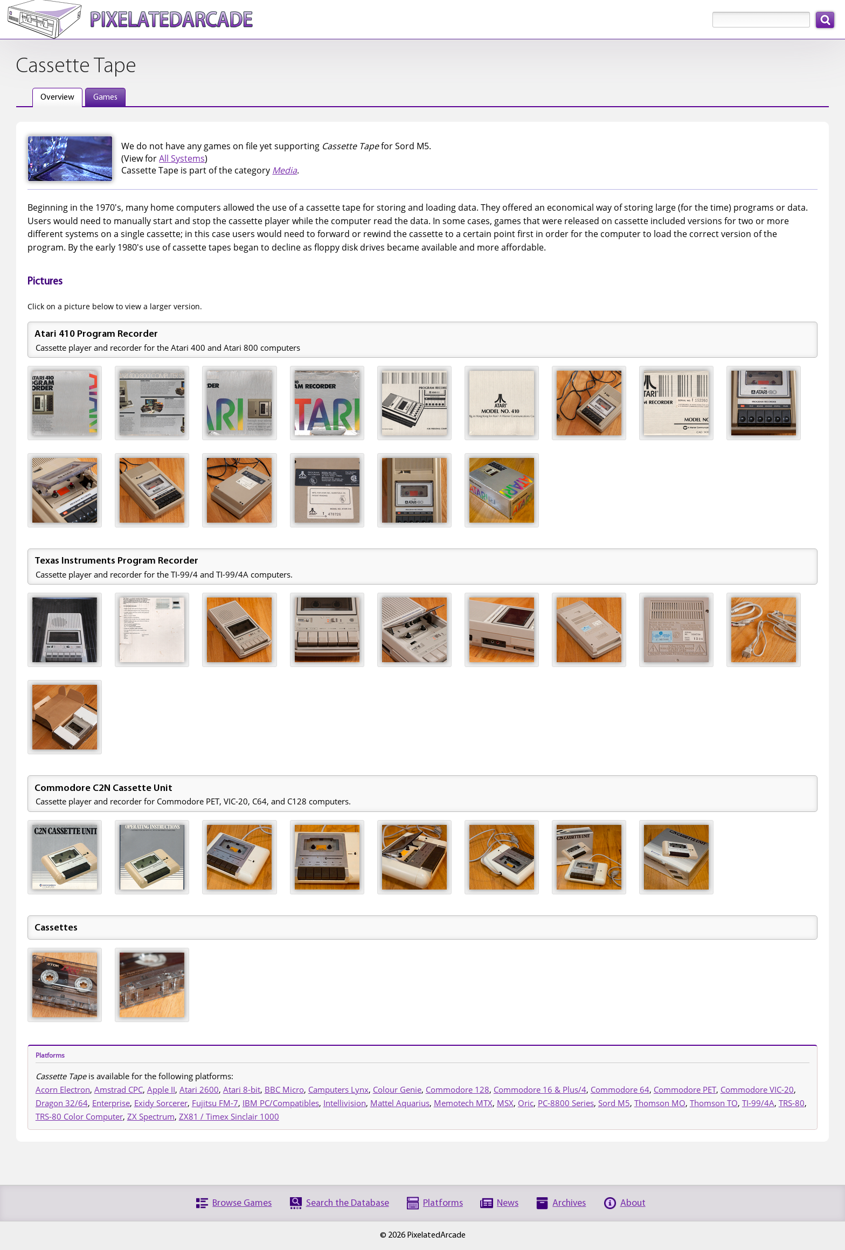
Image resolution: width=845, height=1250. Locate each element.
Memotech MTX (463, 1103)
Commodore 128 (457, 1089)
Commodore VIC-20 (757, 1089)
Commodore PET (685, 1089)
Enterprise (111, 1103)
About (633, 1203)
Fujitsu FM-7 (215, 1103)
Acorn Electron (63, 1089)
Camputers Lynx (338, 1089)
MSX (505, 1103)
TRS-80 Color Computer (79, 1116)
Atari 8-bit (241, 1089)
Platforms (443, 1203)
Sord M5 (614, 1103)
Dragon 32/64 (62, 1103)
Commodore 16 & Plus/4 (540, 1089)
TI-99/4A (758, 1103)
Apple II (161, 1089)
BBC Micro (284, 1089)
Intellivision (344, 1103)
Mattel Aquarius (400, 1103)
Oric (526, 1103)
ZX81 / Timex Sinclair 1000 (229, 1116)
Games (105, 97)
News (507, 1203)
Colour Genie (397, 1089)
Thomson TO (714, 1103)
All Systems (182, 158)
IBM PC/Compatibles (281, 1103)
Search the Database (347, 1203)
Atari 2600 (199, 1089)
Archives (569, 1203)
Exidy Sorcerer (161, 1103)
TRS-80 (792, 1103)
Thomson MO (659, 1103)
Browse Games (242, 1203)
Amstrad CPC (118, 1089)
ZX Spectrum (151, 1116)
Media (284, 170)
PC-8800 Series (566, 1103)
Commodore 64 (620, 1089)
